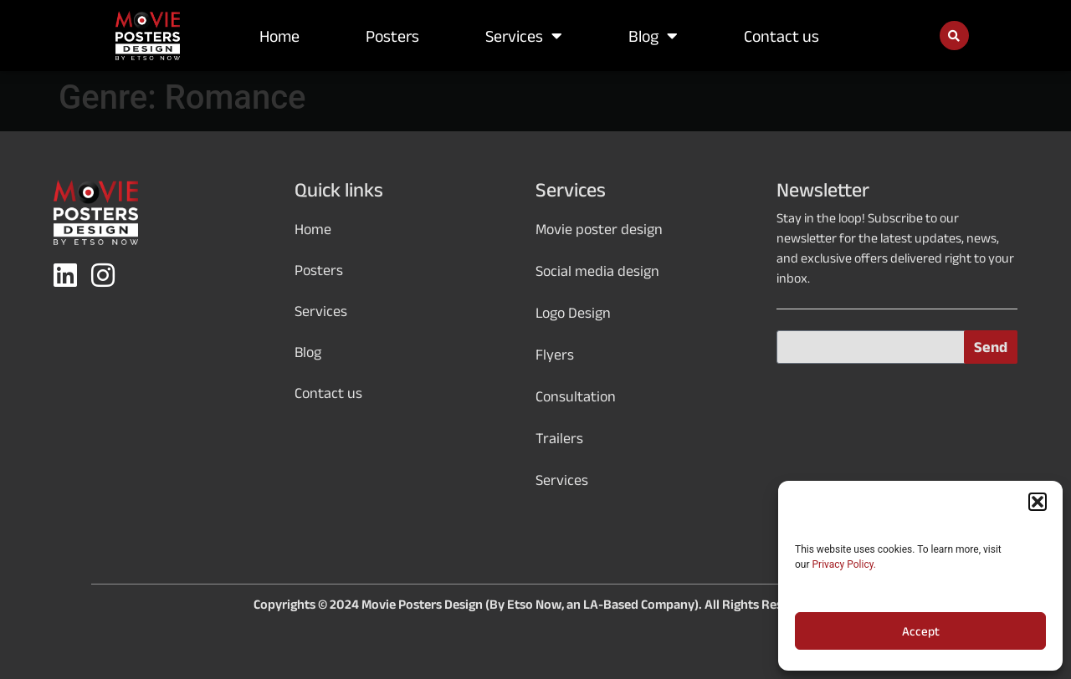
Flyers (555, 354)
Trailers (559, 438)
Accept (921, 631)
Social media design (597, 271)
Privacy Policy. (844, 564)
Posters (392, 36)
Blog (653, 36)
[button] (1037, 501)
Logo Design (573, 312)
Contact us (781, 36)
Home (279, 36)
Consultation (576, 396)
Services (523, 36)
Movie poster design (599, 229)
